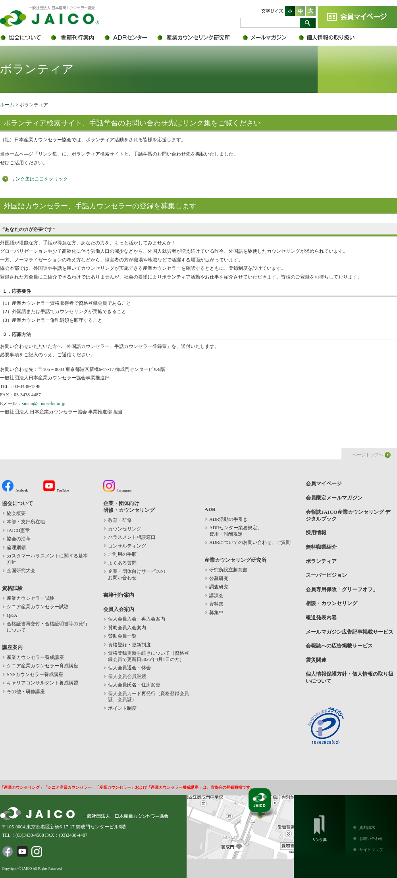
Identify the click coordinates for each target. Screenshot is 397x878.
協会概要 (16, 513)
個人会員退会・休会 (129, 668)
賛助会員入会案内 (127, 627)
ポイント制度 (122, 708)
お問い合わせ (371, 838)
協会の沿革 (19, 539)
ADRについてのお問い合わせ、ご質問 (250, 542)
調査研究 (218, 587)
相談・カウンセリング (331, 603)
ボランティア (321, 561)
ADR (130, 38)
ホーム (7, 105)
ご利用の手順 (122, 554)
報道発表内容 (321, 618)
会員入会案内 (118, 609)
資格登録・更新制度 (129, 644)
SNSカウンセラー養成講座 (35, 674)
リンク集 (319, 827)
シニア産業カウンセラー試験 (38, 606)
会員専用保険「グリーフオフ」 (342, 589)
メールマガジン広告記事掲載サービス (349, 632)
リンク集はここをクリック (39, 179)
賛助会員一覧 (122, 636)
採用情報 (316, 533)
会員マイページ (357, 17)
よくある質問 (122, 563)
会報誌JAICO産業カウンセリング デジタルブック (348, 515)
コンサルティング (127, 546)
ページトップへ (368, 454)
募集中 (216, 612)
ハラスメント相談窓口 (132, 537)
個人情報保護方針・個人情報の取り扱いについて (331, 38)
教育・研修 (120, 520)
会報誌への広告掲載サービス (339, 646)
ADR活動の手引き (228, 519)
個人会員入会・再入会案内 (136, 619)
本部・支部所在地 (26, 521)
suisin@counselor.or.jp (43, 403)
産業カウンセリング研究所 (199, 38)
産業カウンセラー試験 (30, 598)
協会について (25, 38)
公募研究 (218, 578)
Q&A (12, 615)
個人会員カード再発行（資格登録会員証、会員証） (148, 697)
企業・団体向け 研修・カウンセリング (129, 506)
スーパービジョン (326, 575)
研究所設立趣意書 (228, 570)
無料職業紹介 (321, 547)
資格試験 (12, 588)
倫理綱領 (21, 547)
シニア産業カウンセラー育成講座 (42, 666)
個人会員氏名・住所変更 (134, 685)
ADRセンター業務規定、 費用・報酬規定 (235, 531)
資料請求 (367, 827)
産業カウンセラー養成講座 (35, 657)
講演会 (216, 595)
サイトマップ (371, 849)
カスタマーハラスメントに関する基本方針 (47, 559)
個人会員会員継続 (127, 676)
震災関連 (316, 660)
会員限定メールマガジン (270, 38)
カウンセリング (124, 529)
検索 (308, 23)
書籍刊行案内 (76, 38)
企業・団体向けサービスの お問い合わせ (136, 574)
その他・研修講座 (26, 691)
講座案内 (12, 647)
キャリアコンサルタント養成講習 (42, 683)
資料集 (216, 604)
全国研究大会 (21, 570)
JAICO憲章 (18, 530)
